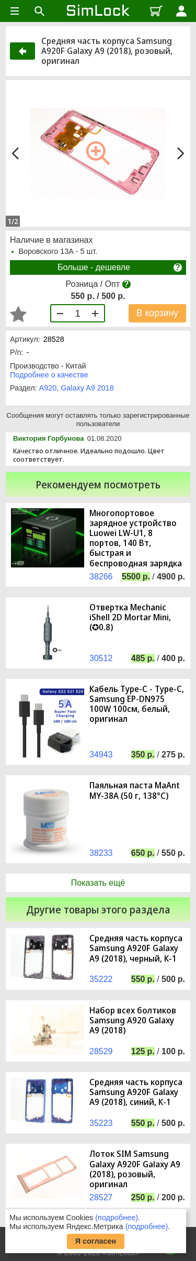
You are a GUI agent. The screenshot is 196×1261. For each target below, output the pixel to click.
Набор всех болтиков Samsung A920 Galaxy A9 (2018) (132, 1021)
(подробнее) (116, 1217)
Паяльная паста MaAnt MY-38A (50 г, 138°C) (134, 790)
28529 (101, 1051)
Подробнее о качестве (49, 375)
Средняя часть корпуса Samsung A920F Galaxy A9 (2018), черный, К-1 (135, 948)
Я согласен (96, 1241)
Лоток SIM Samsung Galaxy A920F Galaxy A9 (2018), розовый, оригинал (134, 1169)
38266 (101, 576)
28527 (101, 1197)
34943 (101, 754)
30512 (101, 658)
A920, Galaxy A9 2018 (76, 388)
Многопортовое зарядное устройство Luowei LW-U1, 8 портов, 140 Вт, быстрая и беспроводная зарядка (135, 538)
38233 (101, 853)
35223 (101, 1123)
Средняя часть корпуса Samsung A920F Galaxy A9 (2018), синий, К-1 (135, 1092)
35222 (101, 979)
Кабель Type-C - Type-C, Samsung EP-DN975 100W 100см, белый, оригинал (136, 704)
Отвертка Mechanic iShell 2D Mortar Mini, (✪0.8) (130, 617)
